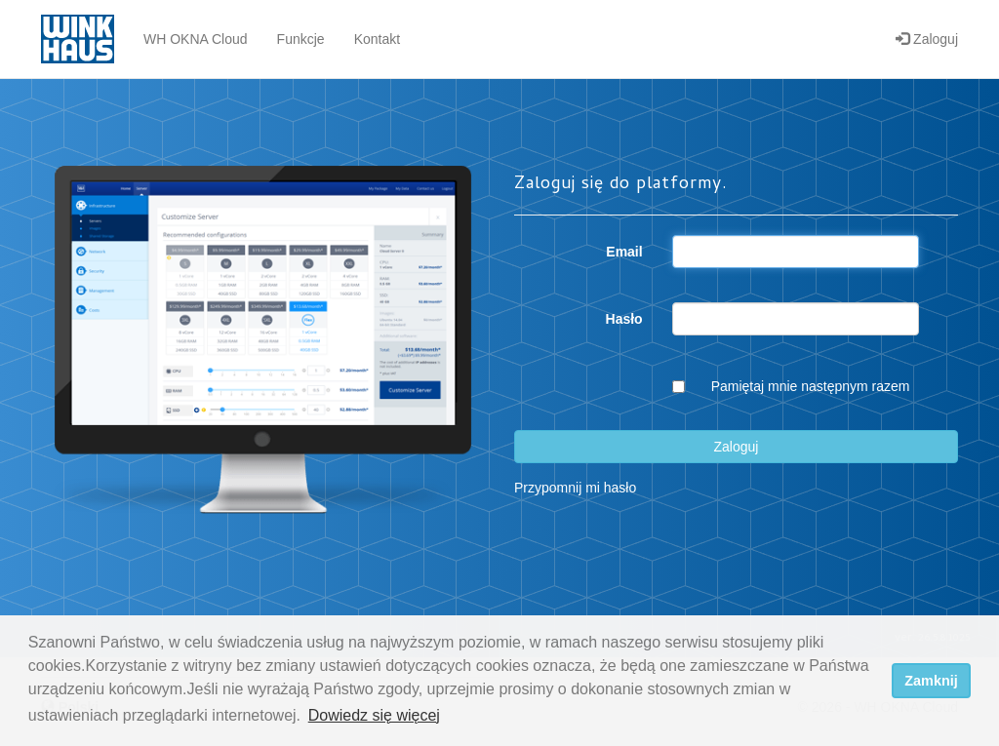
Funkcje (301, 39)
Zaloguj (927, 39)
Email (624, 251)
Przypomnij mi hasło (575, 487)
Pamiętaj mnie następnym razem (810, 386)
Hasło (624, 319)
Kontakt (377, 39)
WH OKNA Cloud (195, 39)
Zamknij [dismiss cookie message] (930, 680)
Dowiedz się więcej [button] (374, 715)
